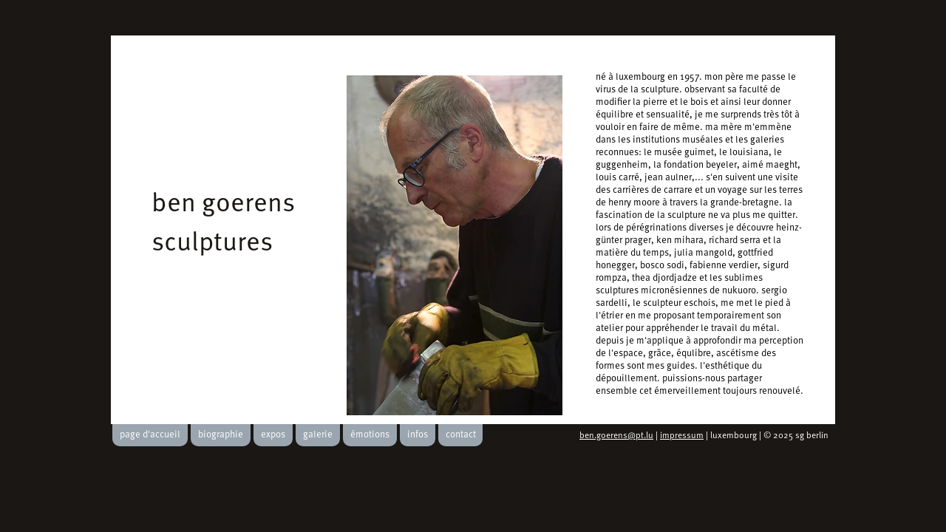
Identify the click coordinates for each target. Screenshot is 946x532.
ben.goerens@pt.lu (616, 436)
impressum (682, 436)
